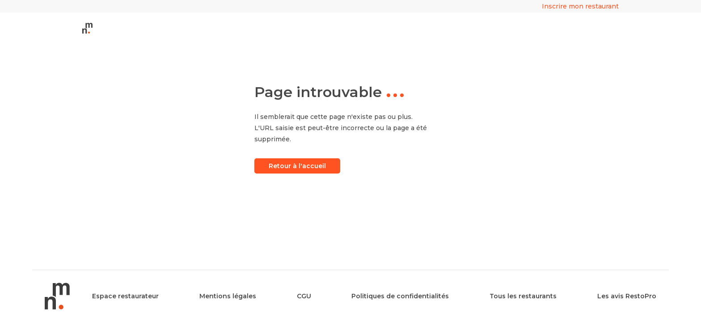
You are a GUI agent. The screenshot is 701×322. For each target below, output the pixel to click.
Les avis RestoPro (626, 296)
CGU (304, 296)
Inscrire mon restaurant (580, 6)
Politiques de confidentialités (400, 296)
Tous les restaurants (523, 296)
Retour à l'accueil (297, 166)
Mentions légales (227, 296)
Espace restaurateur (125, 296)
